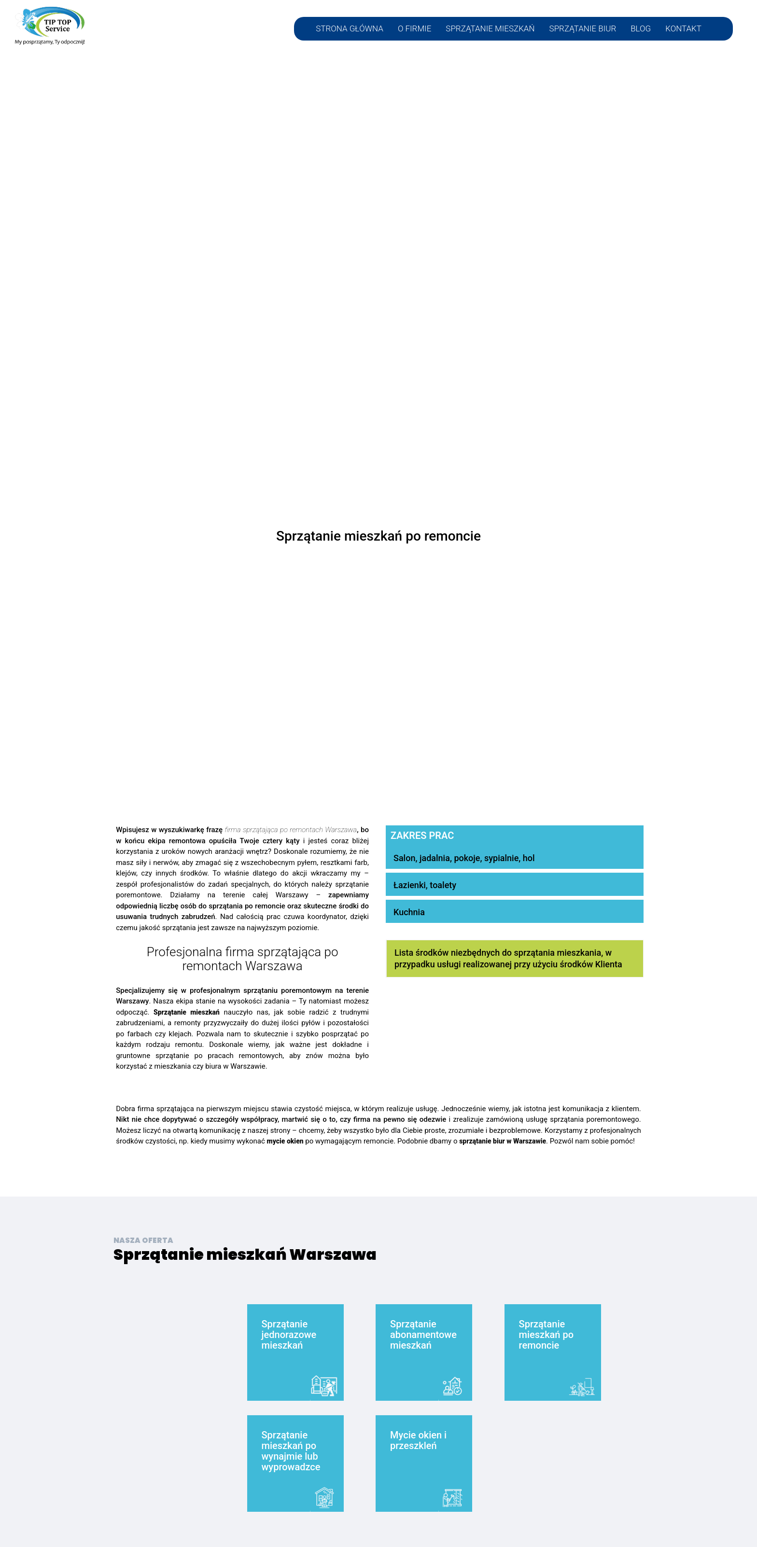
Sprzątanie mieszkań (187, 1012)
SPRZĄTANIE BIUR (583, 28)
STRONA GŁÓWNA (349, 28)
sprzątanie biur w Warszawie (502, 1141)
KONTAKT (683, 28)
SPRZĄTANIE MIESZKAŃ (490, 28)
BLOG (641, 28)
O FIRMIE (414, 28)
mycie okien (285, 1141)
